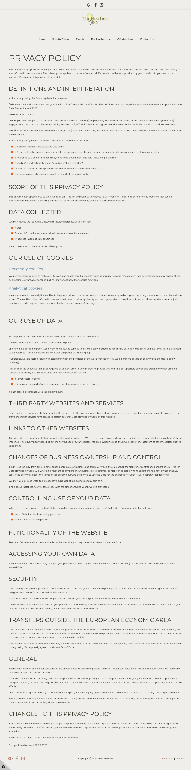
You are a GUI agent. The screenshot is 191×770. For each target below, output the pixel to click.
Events (80, 39)
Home (41, 39)
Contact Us (146, 39)
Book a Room (99, 39)
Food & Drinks (60, 39)
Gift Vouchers (125, 39)
